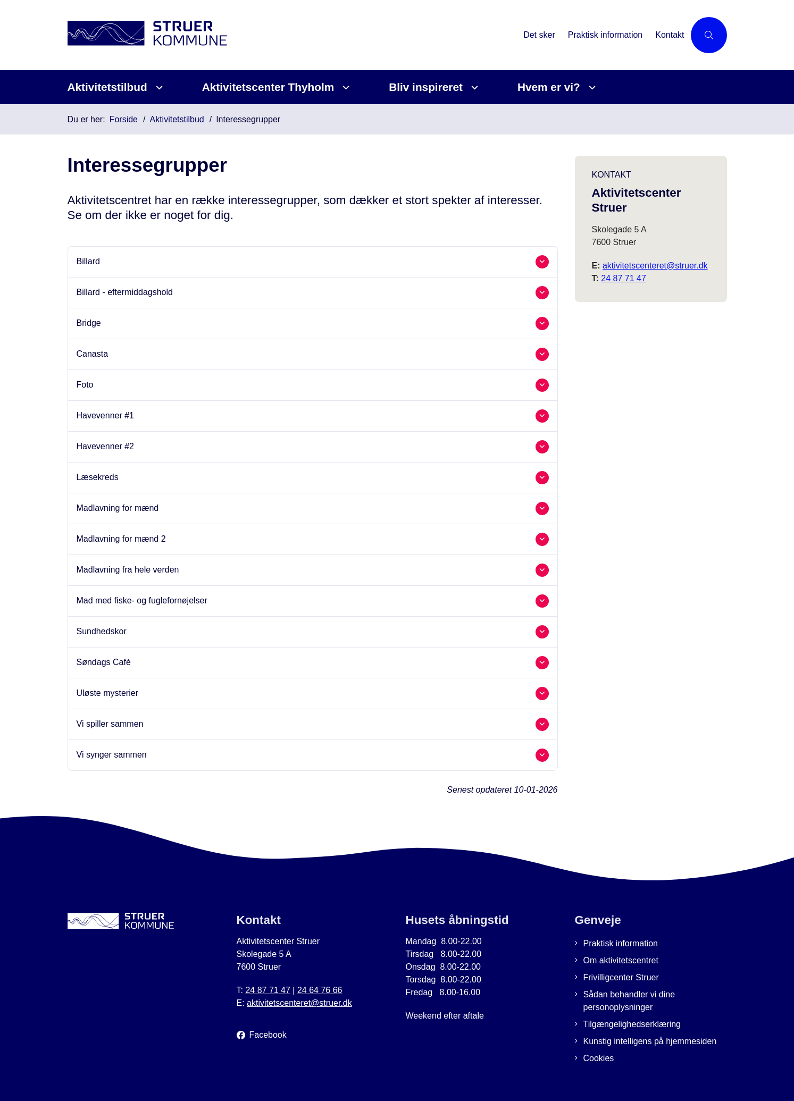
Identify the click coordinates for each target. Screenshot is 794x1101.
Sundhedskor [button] (102, 631)
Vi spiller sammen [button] (110, 723)
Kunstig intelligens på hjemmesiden (650, 1041)
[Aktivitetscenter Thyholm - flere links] (344, 87)
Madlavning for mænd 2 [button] (121, 538)
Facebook (268, 1034)
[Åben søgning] (709, 35)
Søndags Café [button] (104, 662)
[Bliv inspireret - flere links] (473, 87)
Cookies (598, 1058)
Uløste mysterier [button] (107, 692)
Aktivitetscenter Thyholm (268, 87)
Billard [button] (88, 261)
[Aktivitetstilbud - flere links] (157, 87)
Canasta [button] (92, 353)
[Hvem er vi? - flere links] (590, 87)
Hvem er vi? (548, 87)
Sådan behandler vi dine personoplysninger (629, 1001)
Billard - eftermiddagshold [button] (125, 292)
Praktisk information (620, 943)
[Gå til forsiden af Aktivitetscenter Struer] (292, 35)
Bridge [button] (89, 322)
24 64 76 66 (319, 990)
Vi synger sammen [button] (112, 754)
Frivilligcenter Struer (621, 977)
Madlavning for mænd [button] (118, 507)
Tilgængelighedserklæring (632, 1024)
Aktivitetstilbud (107, 87)
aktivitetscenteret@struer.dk (655, 265)
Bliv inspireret (426, 87)
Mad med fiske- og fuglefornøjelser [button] (142, 600)
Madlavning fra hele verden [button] (128, 569)
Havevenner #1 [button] (106, 415)
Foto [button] (85, 384)
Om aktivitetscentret (620, 960)
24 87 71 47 (623, 278)
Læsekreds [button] (98, 477)
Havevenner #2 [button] (106, 446)
